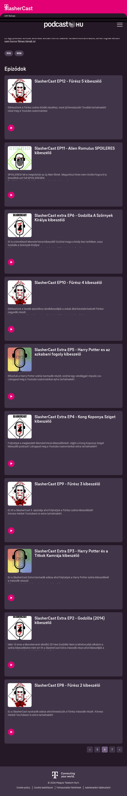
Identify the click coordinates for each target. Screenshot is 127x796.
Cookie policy (23, 787)
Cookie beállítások (43, 787)
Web (19, 53)
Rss (9, 53)
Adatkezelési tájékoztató (97, 787)
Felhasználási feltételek (69, 787)
